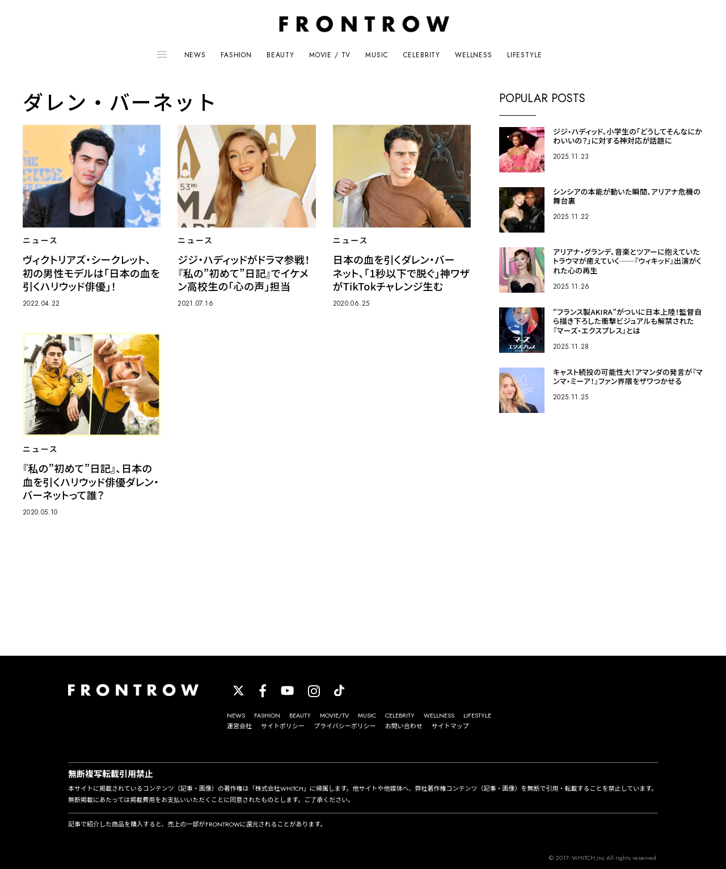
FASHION (236, 55)
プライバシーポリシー (345, 726)
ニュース (40, 240)
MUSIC (376, 55)
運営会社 (239, 726)
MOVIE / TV (330, 55)
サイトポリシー (283, 726)
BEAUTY (280, 55)
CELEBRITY (422, 55)
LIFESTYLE (524, 55)
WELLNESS (473, 55)
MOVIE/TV (334, 715)
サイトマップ (450, 726)
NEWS (195, 55)
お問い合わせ (404, 726)
